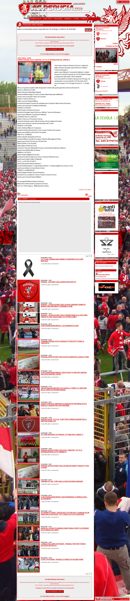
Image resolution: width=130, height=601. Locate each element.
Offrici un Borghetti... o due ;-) (55, 49)
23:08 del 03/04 (101, 276)
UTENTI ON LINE (124, 599)
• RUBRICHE (67, 18)
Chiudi (88, 196)
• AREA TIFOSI (47, 18)
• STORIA (76, 18)
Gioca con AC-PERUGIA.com (102, 101)
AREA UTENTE (125, 2)
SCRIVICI (66, 54)
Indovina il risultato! (101, 91)
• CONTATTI (84, 18)
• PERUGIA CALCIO (35, 18)
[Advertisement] (101, 186)
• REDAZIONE (58, 18)
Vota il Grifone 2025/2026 (102, 105)
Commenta (22, 195)
